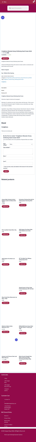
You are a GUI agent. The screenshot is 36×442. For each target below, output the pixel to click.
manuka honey (11, 79)
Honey (22, 77)
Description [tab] (4, 87)
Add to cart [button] (5, 206)
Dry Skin (13, 77)
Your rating (5, 144)
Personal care (26, 77)
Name (4, 156)
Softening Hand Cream (19, 79)
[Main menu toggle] (4, 2)
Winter (30, 77)
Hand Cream (17, 77)
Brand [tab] (2, 90)
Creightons (6, 79)
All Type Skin (8, 77)
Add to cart (5, 58)
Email (4, 161)
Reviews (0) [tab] (4, 93)
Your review (6, 147)
